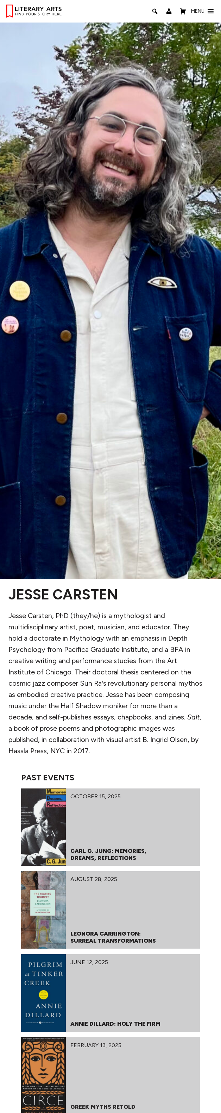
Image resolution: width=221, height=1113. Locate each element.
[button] (197, 11)
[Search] (154, 11)
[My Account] (168, 11)
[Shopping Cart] (183, 11)
